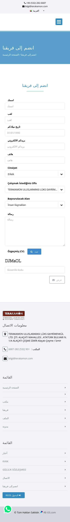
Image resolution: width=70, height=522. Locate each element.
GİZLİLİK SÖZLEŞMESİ (14, 469)
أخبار (5, 453)
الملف (6, 418)
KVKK (5, 461)
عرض (57, 279)
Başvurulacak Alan (19, 198)
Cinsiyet (12, 167)
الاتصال (6, 478)
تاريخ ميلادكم (14, 126)
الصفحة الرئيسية (11, 54)
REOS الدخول (13, 495)
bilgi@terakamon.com (36, 6)
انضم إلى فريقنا (10, 486)
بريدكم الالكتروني (16, 140)
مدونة (5, 426)
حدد (34, 251)
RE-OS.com (50, 512)
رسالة (11, 214)
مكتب (5, 401)
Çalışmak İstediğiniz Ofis (22, 183)
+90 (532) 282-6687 (36, 2)
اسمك (11, 100)
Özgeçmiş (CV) (16, 251)
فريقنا (5, 409)
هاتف (10, 154)
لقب (10, 113)
